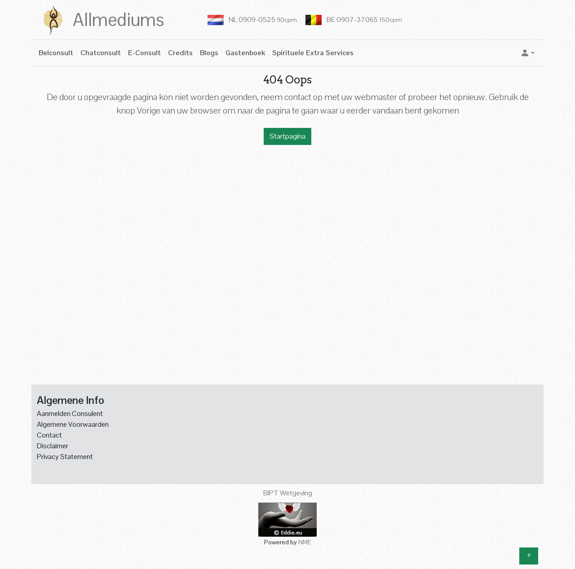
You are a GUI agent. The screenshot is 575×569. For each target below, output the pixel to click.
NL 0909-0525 (263, 19)
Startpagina (287, 136)
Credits (180, 52)
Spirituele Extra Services (313, 52)
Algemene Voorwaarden (73, 424)
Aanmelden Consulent (70, 413)
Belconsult (56, 52)
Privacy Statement (65, 456)
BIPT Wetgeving (287, 493)
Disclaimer (52, 446)
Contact (49, 435)
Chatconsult (100, 52)
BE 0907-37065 (364, 19)
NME (304, 542)
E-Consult (144, 52)
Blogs (209, 52)
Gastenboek (245, 52)
